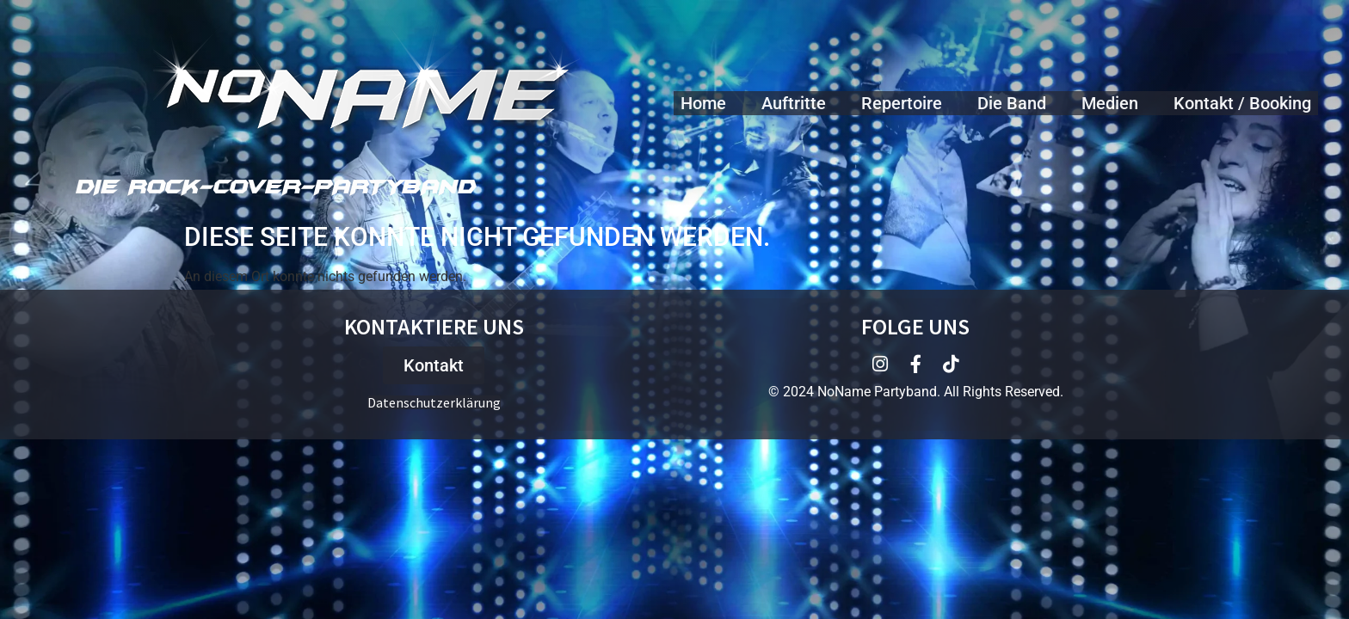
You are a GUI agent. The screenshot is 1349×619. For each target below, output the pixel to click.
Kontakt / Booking (1242, 103)
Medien (1109, 103)
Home (703, 103)
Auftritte (793, 103)
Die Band (1011, 103)
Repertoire (901, 103)
